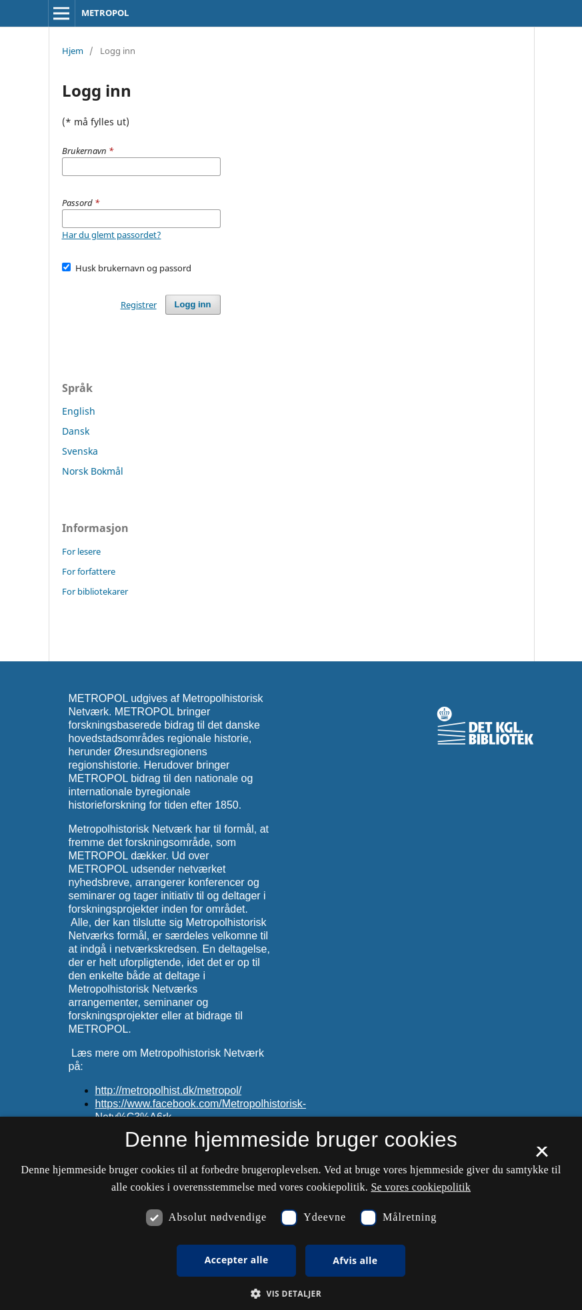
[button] (291, 1294)
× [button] (541, 1156)
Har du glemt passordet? (111, 235)
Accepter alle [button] (237, 1259)
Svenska (80, 451)
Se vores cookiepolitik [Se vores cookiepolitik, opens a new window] (421, 1187)
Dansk (75, 431)
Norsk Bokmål (92, 471)
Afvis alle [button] (355, 1260)
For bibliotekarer (95, 591)
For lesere (81, 551)
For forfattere (88, 571)
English (78, 411)
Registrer (139, 305)
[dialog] (291, 1213)
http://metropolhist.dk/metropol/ (168, 1090)
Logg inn (193, 304)
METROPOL (105, 13)
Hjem (72, 51)
